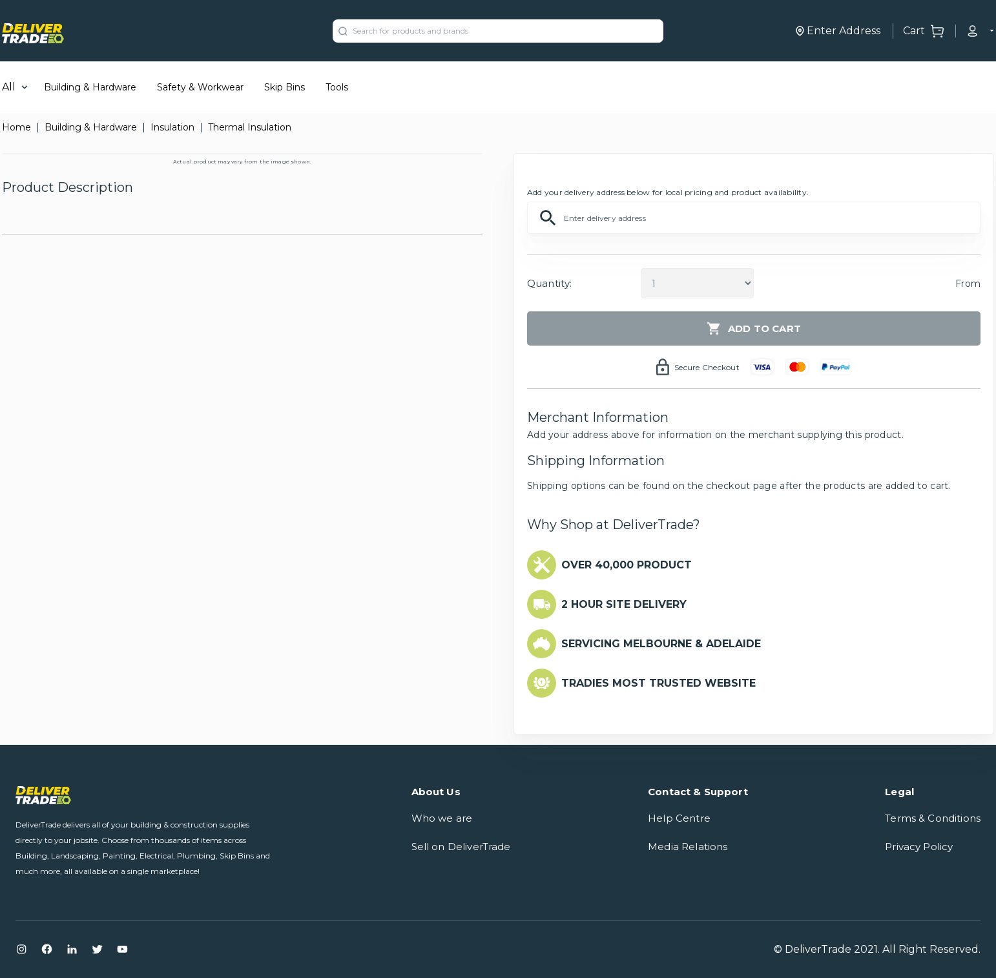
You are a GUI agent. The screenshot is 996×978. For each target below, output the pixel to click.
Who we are (442, 818)
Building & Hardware (90, 87)
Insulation (172, 127)
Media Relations (687, 846)
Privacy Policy (919, 846)
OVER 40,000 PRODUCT (626, 565)
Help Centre (679, 818)
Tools (337, 87)
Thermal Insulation (249, 127)
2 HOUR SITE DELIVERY (624, 604)
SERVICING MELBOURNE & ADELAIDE (661, 644)
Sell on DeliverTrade (461, 846)
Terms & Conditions (932, 818)
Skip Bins (284, 87)
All (9, 87)
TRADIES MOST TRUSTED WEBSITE (658, 683)
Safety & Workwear (200, 87)
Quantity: (549, 283)
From (967, 283)
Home (16, 127)
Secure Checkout (707, 367)
